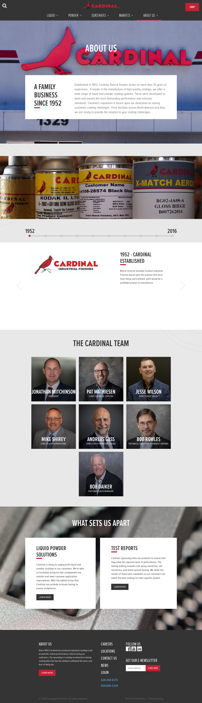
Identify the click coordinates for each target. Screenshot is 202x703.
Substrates (99, 15)
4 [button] (77, 236)
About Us (149, 15)
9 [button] (156, 236)
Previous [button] (21, 285)
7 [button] (125, 236)
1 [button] (30, 236)
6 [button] (109, 236)
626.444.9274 (109, 680)
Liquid (51, 15)
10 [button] (172, 236)
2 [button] (46, 236)
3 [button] (61, 236)
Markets (124, 15)
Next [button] (180, 285)
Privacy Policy (156, 698)
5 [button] (93, 236)
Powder (73, 15)
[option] (101, 269)
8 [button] (141, 236)
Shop (192, 6)
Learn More (45, 597)
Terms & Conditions (135, 698)
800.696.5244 (109, 685)
